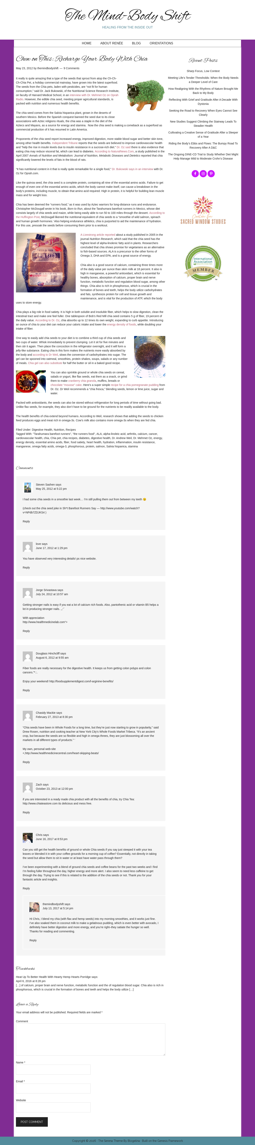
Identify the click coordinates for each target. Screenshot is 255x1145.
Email (20, 1081)
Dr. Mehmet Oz (142, 438)
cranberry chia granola (82, 380)
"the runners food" (84, 433)
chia (46, 438)
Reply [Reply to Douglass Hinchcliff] (26, 690)
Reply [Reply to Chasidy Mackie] (26, 762)
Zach (39, 784)
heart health (94, 442)
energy (158, 438)
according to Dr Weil (45, 354)
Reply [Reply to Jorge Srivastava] (26, 631)
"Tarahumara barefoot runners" (52, 433)
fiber (66, 442)
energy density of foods (121, 324)
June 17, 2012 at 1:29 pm (52, 548)
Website (21, 1100)
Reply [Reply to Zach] (26, 812)
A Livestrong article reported (97, 234)
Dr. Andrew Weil (122, 438)
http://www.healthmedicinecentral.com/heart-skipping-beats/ (62, 753)
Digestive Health (42, 429)
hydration (109, 442)
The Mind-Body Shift (127, 16)
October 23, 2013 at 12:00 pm (54, 788)
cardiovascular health (29, 438)
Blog (136, 43)
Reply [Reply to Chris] (26, 888)
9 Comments (71, 68)
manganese (23, 446)
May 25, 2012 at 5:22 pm (51, 488)
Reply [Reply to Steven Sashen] (26, 521)
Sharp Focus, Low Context (203, 71)
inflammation (124, 442)
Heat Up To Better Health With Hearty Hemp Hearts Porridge (53, 977)
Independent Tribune (64, 143)
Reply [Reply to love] (26, 567)
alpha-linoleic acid (114, 433)
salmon (100, 446)
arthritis (131, 433)
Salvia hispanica (116, 446)
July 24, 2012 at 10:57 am (52, 594)
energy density (25, 442)
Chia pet (56, 438)
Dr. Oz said (123, 147)
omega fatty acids (43, 446)
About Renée (111, 43)
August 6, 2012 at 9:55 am (52, 657)
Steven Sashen (45, 484)
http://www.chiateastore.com (40, 803)
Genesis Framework (170, 1140)
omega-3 (60, 446)
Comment (22, 1021)
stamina (133, 446)
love (38, 543)
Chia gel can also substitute (45, 363)
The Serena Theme (110, 1140)
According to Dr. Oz (47, 320)
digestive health (100, 438)
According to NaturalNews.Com (114, 151)
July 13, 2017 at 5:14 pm (58, 908)
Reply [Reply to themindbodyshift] (33, 940)
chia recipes (69, 438)
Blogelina (134, 1140)
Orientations (161, 43)
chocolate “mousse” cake (66, 385)
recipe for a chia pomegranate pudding (135, 385)
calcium (142, 433)
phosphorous (76, 446)
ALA (99, 433)
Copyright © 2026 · (85, 1140)
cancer (153, 433)
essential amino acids (49, 442)
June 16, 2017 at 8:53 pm (52, 839)
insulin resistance (144, 442)
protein (90, 446)
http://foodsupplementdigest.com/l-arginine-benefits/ (81, 681)
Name (20, 1062)
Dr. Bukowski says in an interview (132, 169)
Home (86, 43)
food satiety (78, 442)
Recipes (71, 429)
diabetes (84, 438)
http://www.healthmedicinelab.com (44, 622)
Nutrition (59, 429)
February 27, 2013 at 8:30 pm (54, 717)
